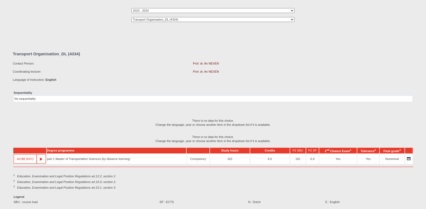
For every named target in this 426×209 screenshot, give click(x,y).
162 (229, 158)
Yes (338, 158)
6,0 (270, 158)
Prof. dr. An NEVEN (206, 63)
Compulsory (198, 158)
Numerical (392, 158)
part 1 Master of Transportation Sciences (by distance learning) (88, 158)
